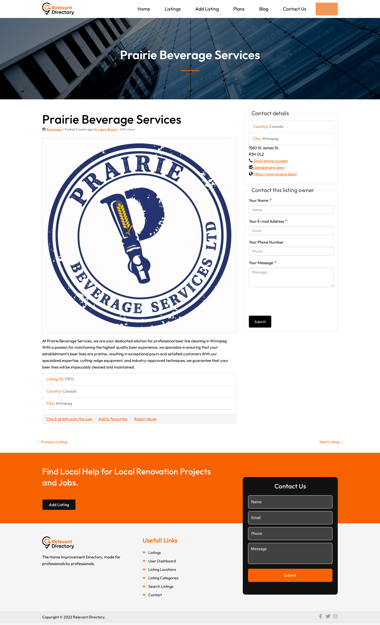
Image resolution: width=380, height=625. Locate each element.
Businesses (54, 130)
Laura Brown (108, 130)
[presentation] (289, 302)
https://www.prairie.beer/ (276, 174)
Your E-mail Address (268, 221)
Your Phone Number (266, 242)
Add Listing (206, 9)
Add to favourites (115, 419)
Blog (263, 9)
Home (143, 9)
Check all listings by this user (70, 419)
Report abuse (149, 419)
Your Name (260, 200)
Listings (172, 9)
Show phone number (271, 161)
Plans (238, 9)
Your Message (262, 263)
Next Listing (331, 442)
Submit (260, 322)
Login (326, 9)
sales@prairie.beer (270, 167)
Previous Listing (52, 442)
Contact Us (294, 9)
